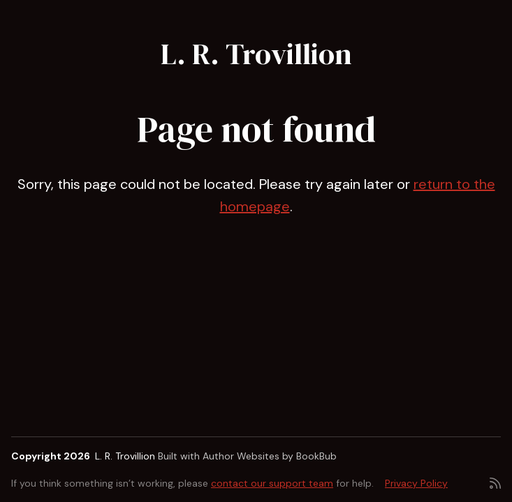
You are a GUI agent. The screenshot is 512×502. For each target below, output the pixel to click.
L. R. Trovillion (256, 53)
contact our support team (272, 483)
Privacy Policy (416, 483)
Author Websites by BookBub (270, 456)
